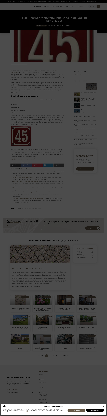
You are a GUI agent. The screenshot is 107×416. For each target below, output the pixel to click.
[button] (103, 406)
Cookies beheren (95, 410)
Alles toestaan (76, 410)
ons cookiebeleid (25, 411)
